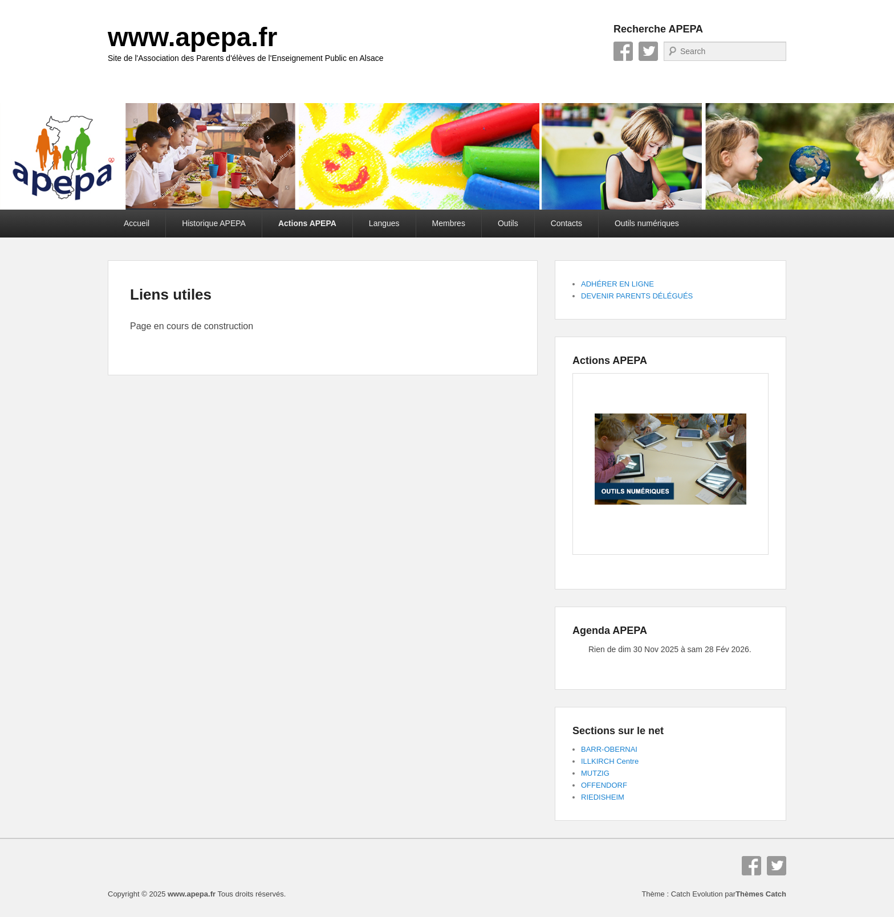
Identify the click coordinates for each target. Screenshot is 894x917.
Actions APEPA (307, 223)
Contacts (566, 223)
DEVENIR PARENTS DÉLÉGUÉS (637, 296)
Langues (384, 223)
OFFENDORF (604, 785)
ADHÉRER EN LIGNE (617, 284)
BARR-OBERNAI (609, 749)
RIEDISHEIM (602, 797)
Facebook (623, 51)
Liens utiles (171, 294)
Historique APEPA (214, 223)
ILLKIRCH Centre (610, 761)
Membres (448, 223)
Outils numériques (647, 223)
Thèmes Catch (760, 894)
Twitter (648, 51)
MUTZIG (595, 773)
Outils (508, 223)
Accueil (136, 223)
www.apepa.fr (192, 37)
